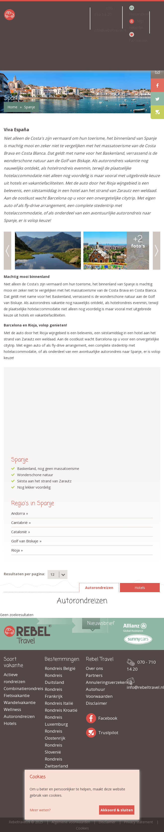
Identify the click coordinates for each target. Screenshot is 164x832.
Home (12, 107)
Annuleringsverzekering (102, 682)
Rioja (15, 550)
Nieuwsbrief (139, 13)
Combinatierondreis (20, 688)
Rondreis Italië (59, 703)
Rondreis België (60, 668)
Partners (94, 675)
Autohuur (95, 689)
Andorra (18, 513)
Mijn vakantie (136, 24)
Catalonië (19, 531)
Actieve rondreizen (14, 678)
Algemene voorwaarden (71, 822)
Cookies (82, 828)
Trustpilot (92, 731)
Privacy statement (138, 822)
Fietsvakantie (17, 695)
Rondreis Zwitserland (56, 762)
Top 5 (68, 53)
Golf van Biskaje (24, 540)
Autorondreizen (19, 716)
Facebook (92, 717)
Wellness (12, 709)
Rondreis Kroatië (61, 710)
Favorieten (138, 40)
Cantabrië (19, 522)
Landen (66, 18)
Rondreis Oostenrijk (55, 734)
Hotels (10, 723)
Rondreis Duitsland (54, 678)
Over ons (94, 668)
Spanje (29, 107)
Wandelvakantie (20, 702)
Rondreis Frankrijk (53, 692)
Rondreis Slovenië (53, 748)
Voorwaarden (99, 696)
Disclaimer (96, 703)
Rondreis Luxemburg (56, 720)
